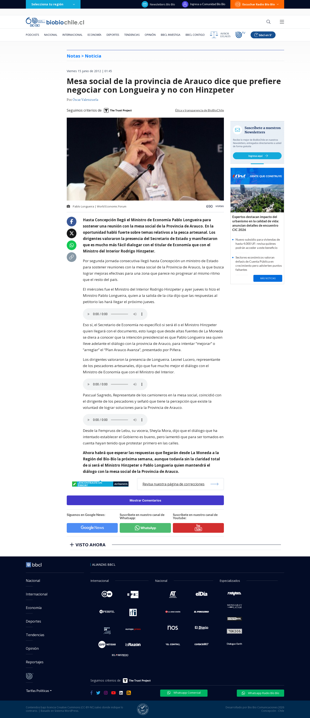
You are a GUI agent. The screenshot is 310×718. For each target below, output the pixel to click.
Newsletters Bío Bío (158, 4)
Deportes (113, 35)
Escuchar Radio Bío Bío (257, 4)
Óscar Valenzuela (85, 100)
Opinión (150, 35)
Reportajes (34, 662)
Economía (94, 35)
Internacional (72, 35)
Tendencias (132, 35)
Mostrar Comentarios (145, 500)
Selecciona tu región (53, 4)
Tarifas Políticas (37, 690)
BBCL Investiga (170, 35)
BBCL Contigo (195, 35)
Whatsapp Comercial (184, 693)
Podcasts (32, 35)
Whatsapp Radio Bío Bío (260, 693)
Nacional (50, 35)
